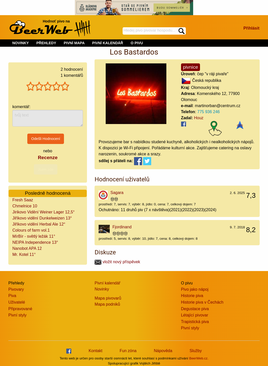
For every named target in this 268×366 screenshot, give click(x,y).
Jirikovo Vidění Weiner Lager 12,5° (43, 212)
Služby (196, 351)
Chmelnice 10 (24, 206)
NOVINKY (20, 43)
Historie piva (192, 296)
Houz (198, 118)
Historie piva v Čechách (202, 302)
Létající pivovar (194, 315)
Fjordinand (122, 227)
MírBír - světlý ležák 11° (33, 236)
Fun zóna (128, 351)
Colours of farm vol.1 (31, 230)
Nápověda (163, 351)
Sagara (117, 192)
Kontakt (95, 351)
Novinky (102, 289)
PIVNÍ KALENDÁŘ (107, 43)
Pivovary (16, 289)
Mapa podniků (107, 304)
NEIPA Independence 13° (35, 242)
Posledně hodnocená (48, 193)
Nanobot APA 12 (27, 248)
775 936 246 (208, 112)
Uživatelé (16, 302)
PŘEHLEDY (46, 43)
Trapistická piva (195, 322)
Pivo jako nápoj (195, 289)
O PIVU (137, 43)
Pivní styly (17, 315)
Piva (12, 296)
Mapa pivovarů (108, 298)
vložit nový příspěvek (117, 262)
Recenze (48, 157)
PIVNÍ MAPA (74, 43)
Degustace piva (195, 309)
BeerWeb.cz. (198, 358)
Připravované (20, 309)
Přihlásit (251, 28)
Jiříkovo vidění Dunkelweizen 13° (42, 218)
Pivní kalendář (107, 283)
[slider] (47, 86)
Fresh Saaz (22, 200)
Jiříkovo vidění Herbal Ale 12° (38, 224)
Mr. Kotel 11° (24, 254)
